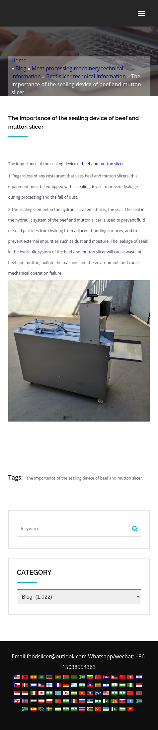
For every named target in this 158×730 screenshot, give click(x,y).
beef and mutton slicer (103, 163)
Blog (21, 68)
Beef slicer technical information (86, 76)
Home (19, 60)
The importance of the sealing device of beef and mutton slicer (84, 478)
